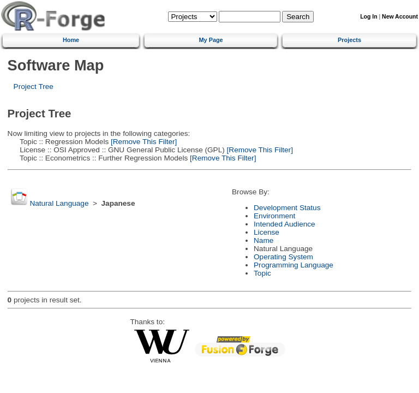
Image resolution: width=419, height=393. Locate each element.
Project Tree (33, 86)
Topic (262, 273)
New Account (400, 17)
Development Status (287, 208)
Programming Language (293, 265)
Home (71, 40)
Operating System (283, 257)
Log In (368, 17)
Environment (274, 216)
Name (263, 240)
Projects (349, 40)
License (266, 232)
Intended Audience (284, 224)
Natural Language (58, 203)
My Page (211, 40)
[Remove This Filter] (143, 142)
